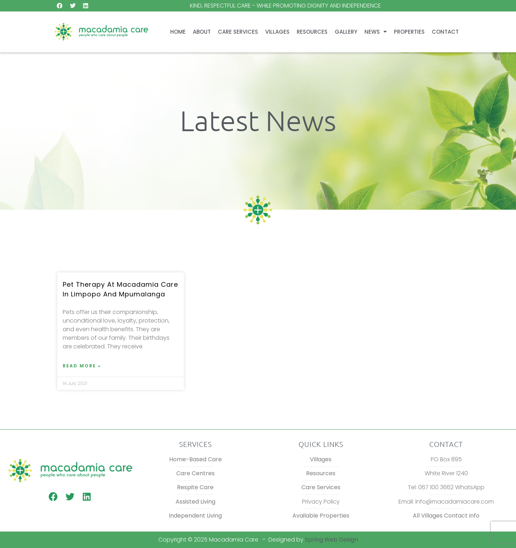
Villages (277, 31)
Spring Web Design (331, 539)
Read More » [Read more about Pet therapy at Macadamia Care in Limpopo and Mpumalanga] (82, 366)
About (202, 31)
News (375, 31)
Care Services (238, 31)
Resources (312, 31)
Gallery (346, 31)
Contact (445, 31)
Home (178, 31)
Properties (409, 31)
